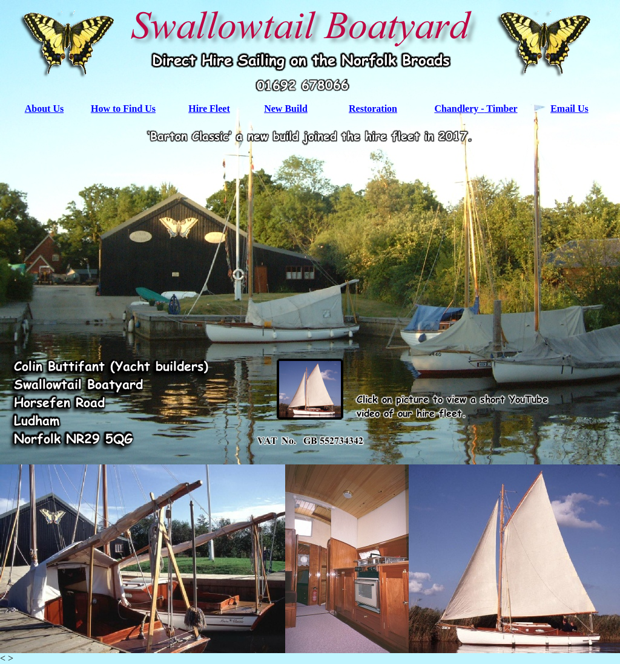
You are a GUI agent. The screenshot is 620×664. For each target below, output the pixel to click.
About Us (44, 108)
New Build (286, 108)
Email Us (569, 108)
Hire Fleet (209, 108)
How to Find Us (123, 108)
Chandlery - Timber (475, 108)
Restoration (373, 108)
